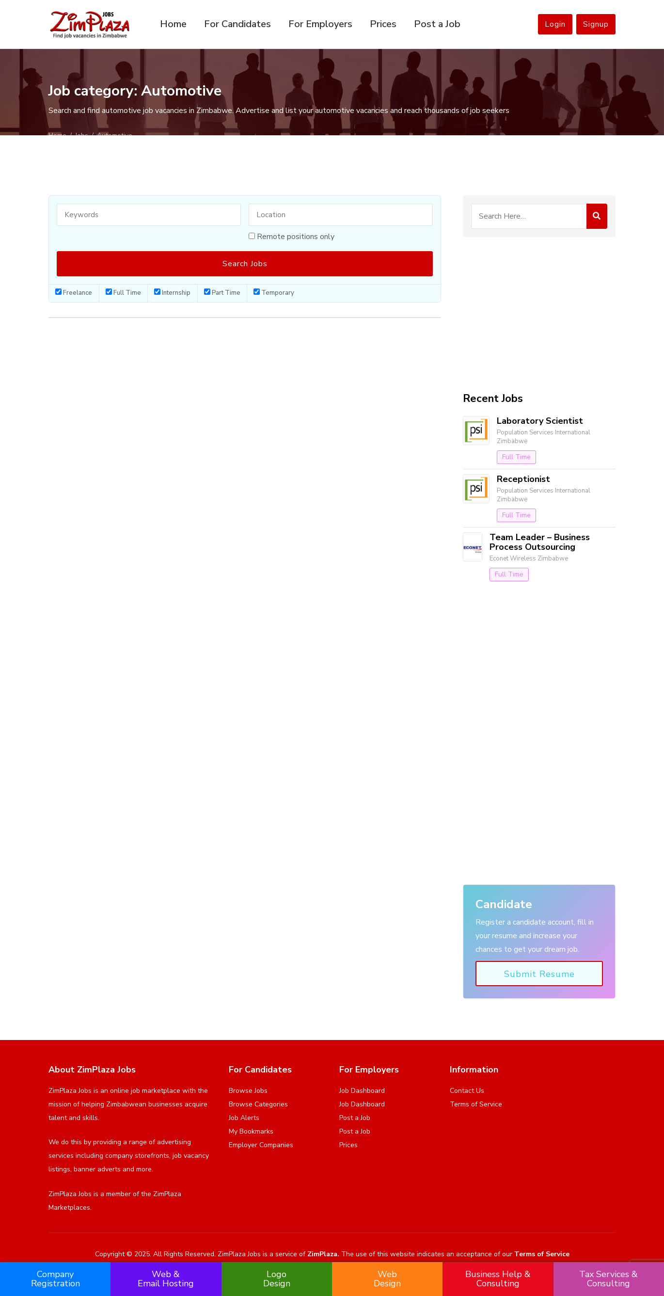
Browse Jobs (248, 1090)
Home (173, 24)
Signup (596, 24)
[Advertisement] (539, 314)
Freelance (73, 292)
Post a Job (437, 24)
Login (555, 24)
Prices (383, 24)
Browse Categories (258, 1104)
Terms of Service (476, 1104)
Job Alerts (244, 1117)
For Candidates (237, 24)
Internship (172, 292)
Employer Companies (261, 1145)
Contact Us (467, 1090)
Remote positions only (295, 236)
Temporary (273, 292)
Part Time (222, 292)
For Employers (320, 24)
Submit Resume (539, 974)
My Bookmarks (251, 1131)
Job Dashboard (362, 1090)
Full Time (123, 292)
